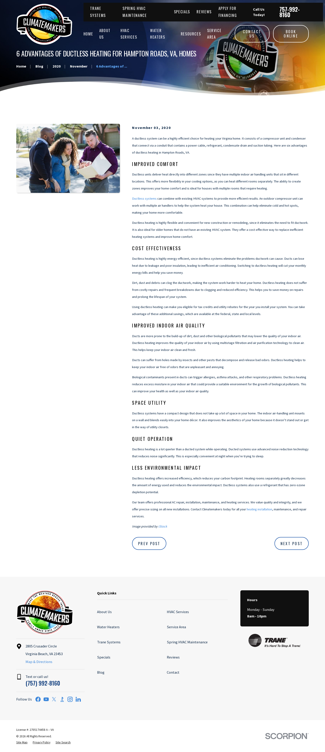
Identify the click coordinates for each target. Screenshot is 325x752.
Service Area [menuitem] (214, 34)
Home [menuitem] (88, 34)
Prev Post (149, 543)
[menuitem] (22, 742)
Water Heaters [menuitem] (157, 34)
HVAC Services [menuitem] (129, 34)
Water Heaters (108, 627)
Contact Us (252, 34)
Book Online (291, 34)
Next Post (292, 543)
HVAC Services (178, 612)
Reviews (204, 11)
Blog (100, 672)
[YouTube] (46, 699)
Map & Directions (39, 661)
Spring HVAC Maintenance (187, 642)
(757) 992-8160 (43, 683)
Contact (173, 672)
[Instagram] (70, 699)
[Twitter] (54, 699)
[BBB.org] (62, 699)
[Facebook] (38, 699)
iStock (162, 526)
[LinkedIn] (78, 699)
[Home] (44, 24)
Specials (182, 11)
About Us (104, 612)
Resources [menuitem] (191, 34)
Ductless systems (144, 198)
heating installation (259, 509)
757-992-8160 (289, 12)
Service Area (176, 627)
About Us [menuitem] (105, 34)
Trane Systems (109, 642)
